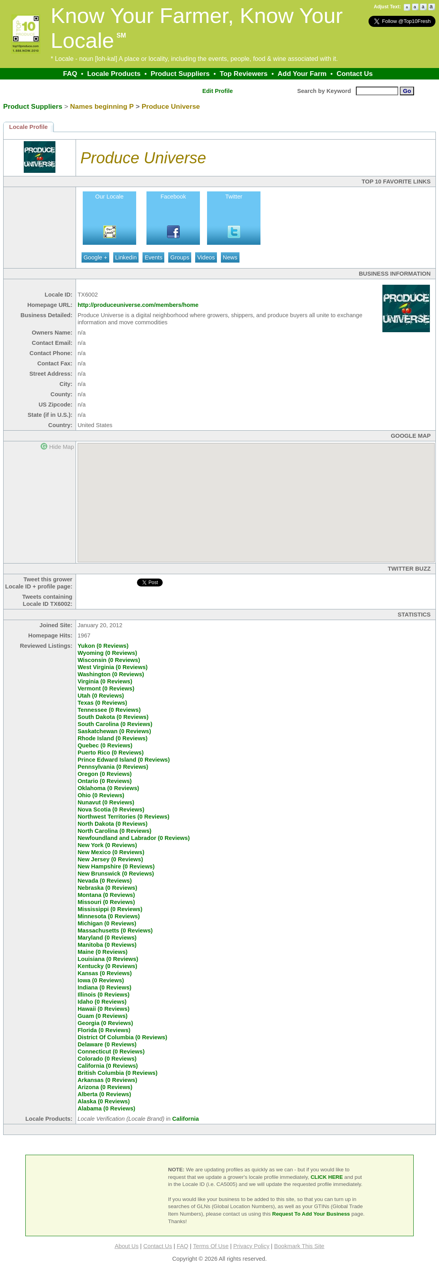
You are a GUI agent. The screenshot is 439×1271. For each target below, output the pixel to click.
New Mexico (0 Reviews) (111, 852)
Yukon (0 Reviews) (103, 646)
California (185, 1119)
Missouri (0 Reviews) (106, 902)
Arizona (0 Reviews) (105, 1087)
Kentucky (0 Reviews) (107, 966)
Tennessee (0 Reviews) (109, 710)
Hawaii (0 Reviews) (103, 1009)
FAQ (70, 74)
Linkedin (126, 257)
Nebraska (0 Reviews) (107, 888)
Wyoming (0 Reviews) (107, 653)
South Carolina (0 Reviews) (115, 724)
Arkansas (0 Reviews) (107, 1080)
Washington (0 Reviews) (111, 674)
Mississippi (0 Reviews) (110, 909)
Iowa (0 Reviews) (101, 980)
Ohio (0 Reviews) (101, 795)
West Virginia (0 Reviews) (113, 667)
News (230, 257)
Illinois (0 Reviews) (103, 994)
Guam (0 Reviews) (102, 1016)
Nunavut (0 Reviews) (106, 802)
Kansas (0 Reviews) (105, 973)
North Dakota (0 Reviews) (113, 824)
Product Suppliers (179, 74)
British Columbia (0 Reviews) (118, 1073)
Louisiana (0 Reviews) (108, 959)
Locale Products (114, 74)
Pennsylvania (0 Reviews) (113, 767)
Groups (179, 257)
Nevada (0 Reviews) (105, 881)
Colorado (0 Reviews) (107, 1058)
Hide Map (61, 447)
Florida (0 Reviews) (104, 1030)
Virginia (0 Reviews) (105, 681)
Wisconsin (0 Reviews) (109, 660)
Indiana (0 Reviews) (104, 987)
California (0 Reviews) (108, 1066)
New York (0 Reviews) (107, 845)
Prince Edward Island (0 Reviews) (124, 760)
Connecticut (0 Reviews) (111, 1051)
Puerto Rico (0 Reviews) (111, 752)
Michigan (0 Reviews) (107, 923)
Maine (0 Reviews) (102, 952)
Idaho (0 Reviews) (102, 1002)
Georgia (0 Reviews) (105, 1023)
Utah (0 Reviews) (101, 695)
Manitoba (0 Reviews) (107, 945)
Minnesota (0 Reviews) (109, 916)
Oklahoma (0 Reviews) (108, 788)
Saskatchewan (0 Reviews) (114, 731)
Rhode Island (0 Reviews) (113, 738)
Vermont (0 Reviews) (106, 688)
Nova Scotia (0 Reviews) (111, 809)
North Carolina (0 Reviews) (115, 831)
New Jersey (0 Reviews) (110, 859)
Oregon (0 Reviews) (105, 774)
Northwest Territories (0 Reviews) (123, 816)
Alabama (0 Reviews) (106, 1108)
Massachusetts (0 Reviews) (115, 930)
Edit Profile (217, 91)
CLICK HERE (327, 1177)
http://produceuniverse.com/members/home (138, 305)
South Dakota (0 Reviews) (113, 717)
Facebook (173, 196)
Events (153, 257)
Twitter (233, 196)
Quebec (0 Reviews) (105, 745)
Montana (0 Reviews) (106, 895)
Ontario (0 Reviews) (105, 781)
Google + (95, 257)
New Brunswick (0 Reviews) (116, 873)
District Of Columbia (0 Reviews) (122, 1037)
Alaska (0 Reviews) (104, 1101)
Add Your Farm (302, 74)
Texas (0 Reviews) (102, 703)
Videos (206, 257)
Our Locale (109, 196)
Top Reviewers (244, 74)
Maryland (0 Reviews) (107, 937)
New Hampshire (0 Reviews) (116, 866)
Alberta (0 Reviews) (104, 1094)
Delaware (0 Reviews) (107, 1044)
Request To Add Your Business (311, 1214)
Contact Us (354, 74)
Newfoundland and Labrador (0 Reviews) (134, 838)
